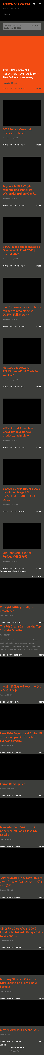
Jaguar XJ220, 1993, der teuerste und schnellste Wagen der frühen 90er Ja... (20, 189)
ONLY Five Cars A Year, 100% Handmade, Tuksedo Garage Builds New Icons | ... (21, 932)
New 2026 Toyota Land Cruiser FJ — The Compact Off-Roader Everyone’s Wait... (21, 737)
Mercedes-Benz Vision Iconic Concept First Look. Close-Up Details (18, 830)
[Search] (34, 4)
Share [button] (5, 89)
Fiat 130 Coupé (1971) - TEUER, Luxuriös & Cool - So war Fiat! (20, 371)
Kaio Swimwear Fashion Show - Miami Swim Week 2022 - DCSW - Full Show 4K (22, 310)
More (38, 89)
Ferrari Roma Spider (12, 784)
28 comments (13, 702)
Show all (35, 26)
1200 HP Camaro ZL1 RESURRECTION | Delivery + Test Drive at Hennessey (21, 73)
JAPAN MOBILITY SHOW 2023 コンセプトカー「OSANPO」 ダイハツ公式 (21, 881)
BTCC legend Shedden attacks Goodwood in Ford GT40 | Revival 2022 (22, 250)
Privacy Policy (16, 1051)
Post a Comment (17, 89)
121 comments (13, 623)
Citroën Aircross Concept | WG (19, 1029)
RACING (7, 14)
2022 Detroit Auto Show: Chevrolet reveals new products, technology (18, 431)
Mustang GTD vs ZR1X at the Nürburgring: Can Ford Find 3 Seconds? (18, 982)
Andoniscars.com (16, 4)
